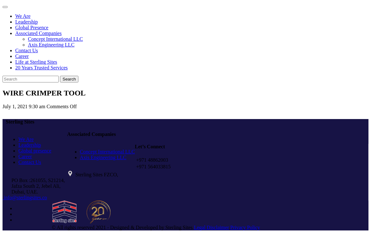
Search (69, 79)
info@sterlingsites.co (25, 197)
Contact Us (26, 50)
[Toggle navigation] (5, 7)
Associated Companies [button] (38, 33)
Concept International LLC (55, 39)
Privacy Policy (245, 227)
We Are (22, 16)
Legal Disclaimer (211, 227)
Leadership (26, 22)
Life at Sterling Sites (36, 62)
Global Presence (31, 27)
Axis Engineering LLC (51, 44)
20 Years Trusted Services (41, 67)
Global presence (34, 150)
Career (22, 56)
